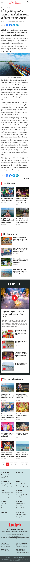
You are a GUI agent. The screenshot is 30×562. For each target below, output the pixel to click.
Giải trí (3, 501)
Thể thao (3, 508)
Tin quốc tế (4, 477)
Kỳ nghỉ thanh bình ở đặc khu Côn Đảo (21, 364)
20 (22, 464)
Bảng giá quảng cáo (19, 557)
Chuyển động (5, 472)
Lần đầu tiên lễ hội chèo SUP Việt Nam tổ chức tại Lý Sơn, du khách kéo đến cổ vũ (22, 454)
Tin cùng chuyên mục (13, 379)
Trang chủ (3, 7)
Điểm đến (19, 493)
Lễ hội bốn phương (6, 486)
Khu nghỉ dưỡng (5, 495)
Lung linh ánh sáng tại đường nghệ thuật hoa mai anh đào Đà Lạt (21, 355)
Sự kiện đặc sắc (20, 517)
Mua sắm (4, 512)
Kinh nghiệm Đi (20, 504)
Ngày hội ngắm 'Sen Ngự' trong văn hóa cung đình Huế (13, 314)
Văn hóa (3, 504)
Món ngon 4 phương (22, 486)
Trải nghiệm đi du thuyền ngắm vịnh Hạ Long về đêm (22, 396)
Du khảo (19, 490)
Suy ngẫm (19, 472)
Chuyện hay (20, 512)
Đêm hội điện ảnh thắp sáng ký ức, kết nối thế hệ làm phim (7, 435)
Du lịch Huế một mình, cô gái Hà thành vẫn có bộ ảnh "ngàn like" (7, 220)
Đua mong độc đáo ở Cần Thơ (21, 342)
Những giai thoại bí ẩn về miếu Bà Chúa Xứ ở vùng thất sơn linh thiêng (20, 239)
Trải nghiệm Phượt (21, 495)
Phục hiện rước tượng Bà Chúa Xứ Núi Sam (22, 434)
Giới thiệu (8, 557)
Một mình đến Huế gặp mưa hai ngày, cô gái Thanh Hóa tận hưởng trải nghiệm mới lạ (22, 220)
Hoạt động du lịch (21, 515)
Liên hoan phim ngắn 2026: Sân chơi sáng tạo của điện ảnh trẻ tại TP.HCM (7, 454)
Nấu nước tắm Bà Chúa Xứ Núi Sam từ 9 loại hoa (22, 415)
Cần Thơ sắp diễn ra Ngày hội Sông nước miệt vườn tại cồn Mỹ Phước (20, 250)
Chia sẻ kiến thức (21, 508)
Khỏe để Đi (19, 506)
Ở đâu (3, 490)
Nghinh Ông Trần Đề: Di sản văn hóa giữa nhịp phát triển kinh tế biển (21, 333)
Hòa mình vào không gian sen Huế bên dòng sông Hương (22, 200)
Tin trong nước (5, 475)
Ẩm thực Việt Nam (21, 484)
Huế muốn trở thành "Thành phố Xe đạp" (7, 199)
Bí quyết (19, 501)
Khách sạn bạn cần (6, 497)
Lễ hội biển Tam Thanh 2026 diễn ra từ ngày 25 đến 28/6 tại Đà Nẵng (20, 271)
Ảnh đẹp (18, 497)
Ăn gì (18, 481)
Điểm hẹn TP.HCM (6, 484)
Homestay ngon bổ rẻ (7, 493)
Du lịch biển (10, 7)
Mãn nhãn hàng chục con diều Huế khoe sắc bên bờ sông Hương (20, 260)
